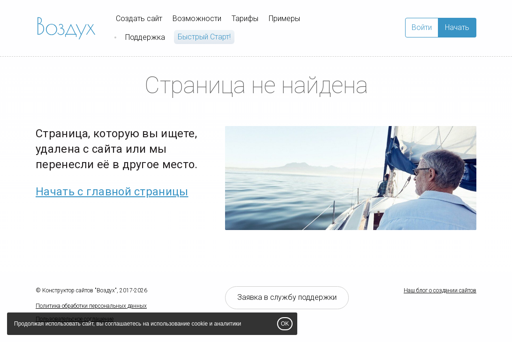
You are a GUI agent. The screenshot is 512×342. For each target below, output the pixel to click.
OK (285, 323)
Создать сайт (139, 18)
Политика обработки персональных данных (91, 306)
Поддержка (145, 37)
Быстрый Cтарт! (204, 36)
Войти (422, 27)
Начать (457, 27)
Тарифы (245, 18)
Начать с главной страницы (112, 191)
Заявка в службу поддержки (287, 297)
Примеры (284, 18)
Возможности (197, 18)
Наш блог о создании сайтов (440, 290)
